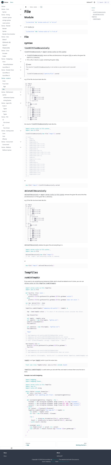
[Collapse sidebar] (11, 448)
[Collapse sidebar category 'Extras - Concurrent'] (20, 142)
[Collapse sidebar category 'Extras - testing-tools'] (20, 131)
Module (93, 8)
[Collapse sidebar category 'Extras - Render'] (20, 26)
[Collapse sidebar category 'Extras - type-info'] (20, 103)
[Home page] (25, 7)
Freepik (53, 461)
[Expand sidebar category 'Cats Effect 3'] (20, 67)
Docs (11, 2)
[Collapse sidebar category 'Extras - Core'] (20, 9)
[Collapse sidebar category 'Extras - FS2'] (20, 117)
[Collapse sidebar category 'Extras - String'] (20, 15)
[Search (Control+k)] (103, 2)
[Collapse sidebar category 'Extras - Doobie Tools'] (20, 70)
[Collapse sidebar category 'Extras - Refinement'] (20, 92)
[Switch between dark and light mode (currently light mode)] (94, 2)
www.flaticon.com (64, 461)
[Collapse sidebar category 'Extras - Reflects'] (20, 147)
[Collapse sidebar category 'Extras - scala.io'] (20, 78)
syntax (93, 10)
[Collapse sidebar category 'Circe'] (20, 61)
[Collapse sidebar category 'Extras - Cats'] (20, 37)
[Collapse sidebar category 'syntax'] (20, 95)
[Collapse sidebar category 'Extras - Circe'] (20, 50)
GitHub (89, 2)
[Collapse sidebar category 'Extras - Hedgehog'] (20, 59)
